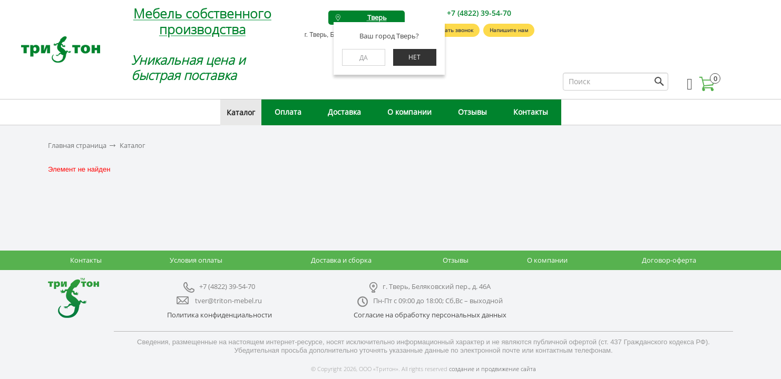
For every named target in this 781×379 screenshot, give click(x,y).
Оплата (288, 112)
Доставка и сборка (341, 260)
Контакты (530, 112)
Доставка (344, 112)
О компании (409, 112)
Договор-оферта (669, 260)
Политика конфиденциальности (219, 315)
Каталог (241, 112)
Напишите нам (509, 30)
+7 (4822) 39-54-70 (479, 13)
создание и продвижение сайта (492, 369)
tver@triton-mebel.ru (228, 300)
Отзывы (472, 112)
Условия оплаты (196, 260)
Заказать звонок (451, 30)
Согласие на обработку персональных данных (430, 315)
